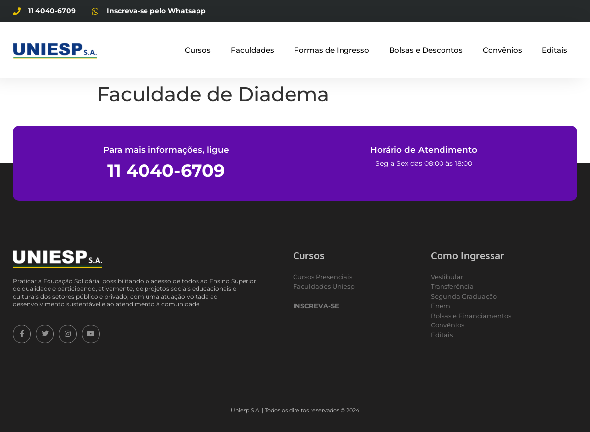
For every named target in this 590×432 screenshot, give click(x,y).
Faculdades (252, 49)
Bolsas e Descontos (426, 49)
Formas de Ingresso (331, 49)
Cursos (198, 49)
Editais (554, 49)
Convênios (502, 49)
